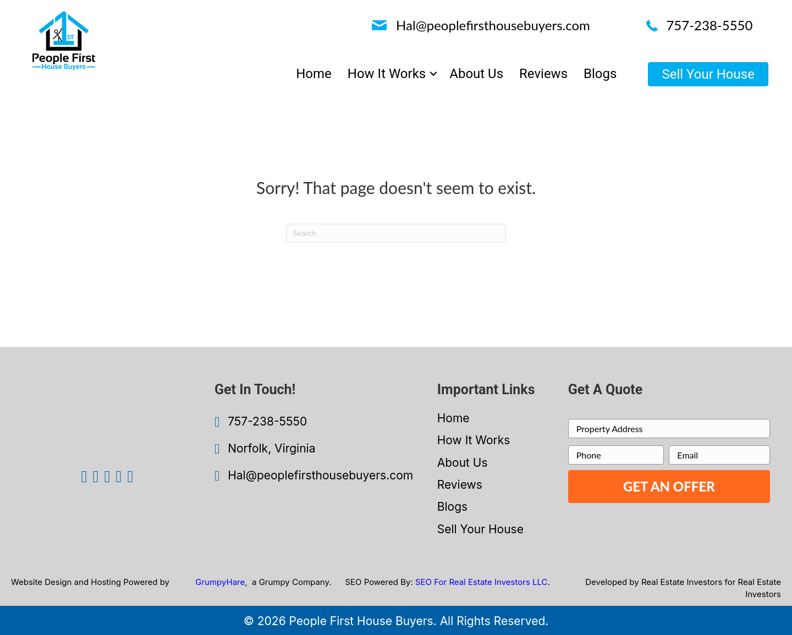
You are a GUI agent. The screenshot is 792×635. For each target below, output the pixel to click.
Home (453, 418)
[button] (433, 73)
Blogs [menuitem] (600, 73)
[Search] (396, 233)
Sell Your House (480, 529)
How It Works (473, 440)
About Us (462, 463)
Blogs (452, 506)
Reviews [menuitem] (543, 73)
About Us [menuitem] (476, 73)
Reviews (459, 485)
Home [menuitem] (314, 73)
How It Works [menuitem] (387, 73)
